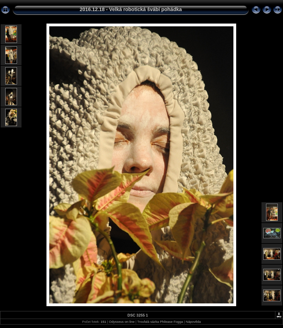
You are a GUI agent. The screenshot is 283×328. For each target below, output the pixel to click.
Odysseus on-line (122, 321)
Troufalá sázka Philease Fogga (160, 321)
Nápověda (193, 321)
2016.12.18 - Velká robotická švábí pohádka (131, 9)
